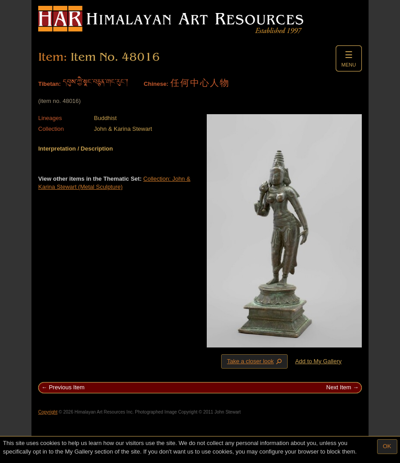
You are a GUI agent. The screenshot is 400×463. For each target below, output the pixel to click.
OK (387, 446)
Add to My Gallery (318, 361)
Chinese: (156, 83)
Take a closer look (255, 361)
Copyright (48, 412)
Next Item (338, 387)
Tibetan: (49, 83)
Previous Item (66, 387)
